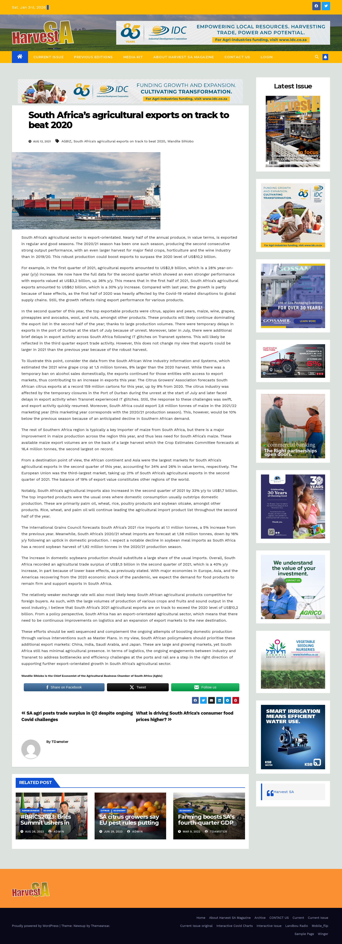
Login (267, 57)
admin (56, 831)
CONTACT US (237, 57)
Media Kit (133, 57)
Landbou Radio (296, 926)
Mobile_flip (320, 926)
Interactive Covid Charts (234, 926)
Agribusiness (30, 810)
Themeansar (100, 926)
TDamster (59, 742)
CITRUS (105, 810)
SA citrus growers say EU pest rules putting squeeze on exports (129, 822)
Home (201, 918)
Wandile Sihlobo (180, 141)
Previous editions (93, 57)
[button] (317, 57)
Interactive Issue (269, 926)
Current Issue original (196, 926)
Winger (323, 934)
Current (298, 918)
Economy (49, 810)
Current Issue (48, 57)
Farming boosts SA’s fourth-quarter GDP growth (206, 822)
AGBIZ (66, 141)
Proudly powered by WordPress (36, 926)
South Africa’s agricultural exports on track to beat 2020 (129, 120)
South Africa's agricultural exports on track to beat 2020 (119, 141)
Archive (260, 918)
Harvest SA (284, 791)
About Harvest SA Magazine (183, 57)
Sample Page (304, 934)
